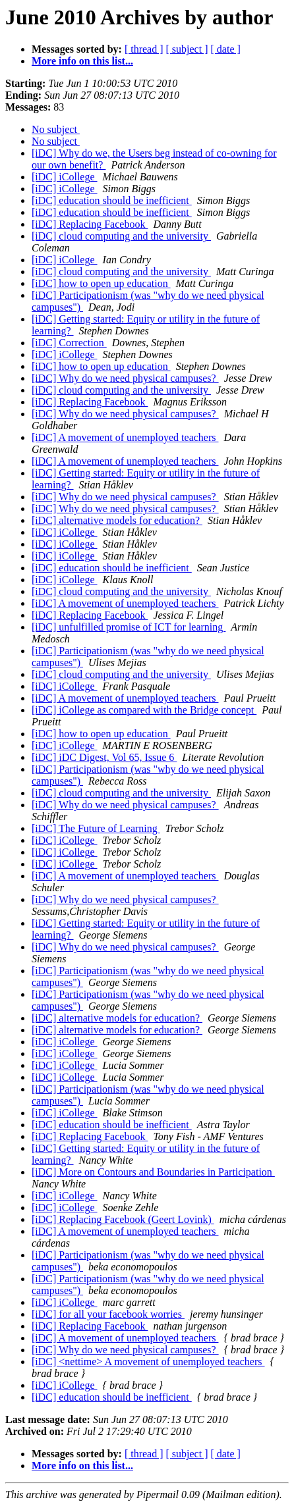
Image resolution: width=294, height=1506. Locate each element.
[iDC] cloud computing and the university (121, 236)
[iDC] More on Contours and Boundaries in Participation (153, 1172)
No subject (56, 129)
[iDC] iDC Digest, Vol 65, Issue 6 (104, 757)
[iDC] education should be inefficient (112, 200)
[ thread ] (144, 49)
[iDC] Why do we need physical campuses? (125, 378)
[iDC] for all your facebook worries (108, 1314)
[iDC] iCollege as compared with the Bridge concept (144, 709)
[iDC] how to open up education (101, 283)
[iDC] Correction (69, 342)
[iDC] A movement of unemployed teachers (125, 437)
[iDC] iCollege (65, 176)
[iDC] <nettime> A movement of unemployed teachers (148, 1361)
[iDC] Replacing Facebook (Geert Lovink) (123, 1219)
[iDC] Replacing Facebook (90, 224)
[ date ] (226, 49)
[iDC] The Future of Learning (96, 828)
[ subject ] (187, 49)
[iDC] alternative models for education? (117, 520)
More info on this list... (82, 60)
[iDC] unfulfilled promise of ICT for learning (128, 627)
